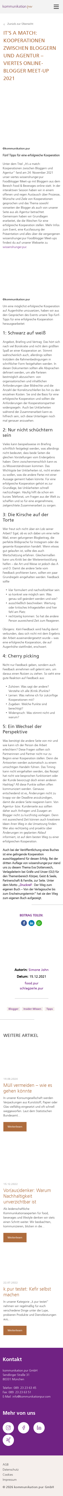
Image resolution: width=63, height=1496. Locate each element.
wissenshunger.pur (14, 247)
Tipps (49, 1008)
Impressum (10, 1479)
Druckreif (26, 885)
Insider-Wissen (32, 1008)
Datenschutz (11, 1469)
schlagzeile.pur (31, 988)
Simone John (39, 970)
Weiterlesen (15, 1126)
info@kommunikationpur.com (31, 1396)
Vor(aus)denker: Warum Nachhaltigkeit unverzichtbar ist (27, 1196)
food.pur (31, 983)
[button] (24, 923)
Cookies (8, 1474)
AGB (6, 1464)
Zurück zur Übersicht (18, 23)
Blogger (13, 1008)
